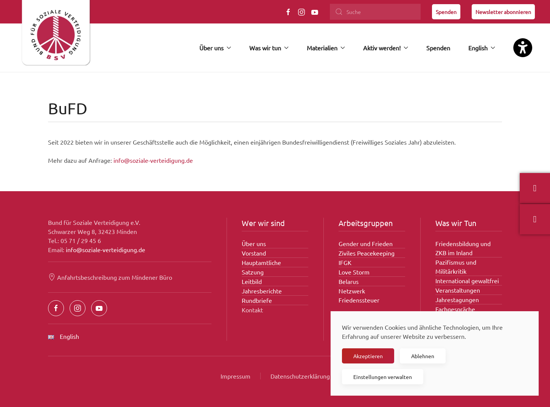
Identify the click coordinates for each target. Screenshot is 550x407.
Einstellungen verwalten (382, 376)
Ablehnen (422, 355)
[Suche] (375, 12)
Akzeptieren (368, 355)
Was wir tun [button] (269, 47)
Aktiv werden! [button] (385, 47)
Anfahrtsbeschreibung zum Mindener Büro (110, 277)
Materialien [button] (326, 47)
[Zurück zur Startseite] (55, 36)
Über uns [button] (215, 47)
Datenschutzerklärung (300, 376)
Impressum (235, 376)
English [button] (481, 47)
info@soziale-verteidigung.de (153, 160)
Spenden (446, 11)
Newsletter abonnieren (503, 11)
